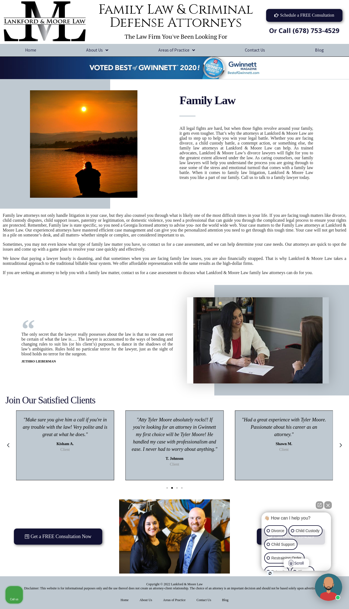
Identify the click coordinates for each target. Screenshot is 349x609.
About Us (97, 50)
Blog (225, 600)
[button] (304, 15)
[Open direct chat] (319, 505)
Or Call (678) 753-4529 (304, 30)
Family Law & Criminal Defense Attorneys (175, 16)
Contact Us (255, 50)
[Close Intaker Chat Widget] (328, 505)
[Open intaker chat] (270, 573)
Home (30, 50)
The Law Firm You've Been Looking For (176, 36)
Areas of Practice (176, 50)
